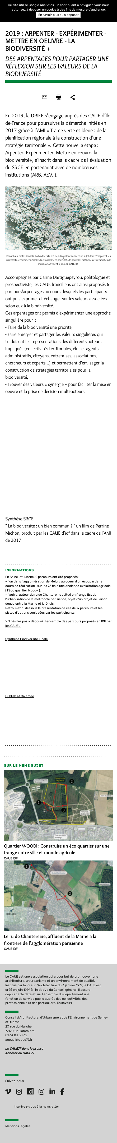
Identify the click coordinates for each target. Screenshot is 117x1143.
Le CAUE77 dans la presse (24, 1049)
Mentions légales (17, 1126)
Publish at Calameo (19, 696)
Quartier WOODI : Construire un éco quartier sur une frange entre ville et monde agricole (57, 849)
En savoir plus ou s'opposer (58, 15)
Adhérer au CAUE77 (20, 1053)
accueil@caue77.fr (18, 1040)
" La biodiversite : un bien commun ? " (40, 526)
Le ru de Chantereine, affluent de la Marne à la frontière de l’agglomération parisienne (50, 939)
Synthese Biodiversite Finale (26, 639)
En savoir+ (64, 1003)
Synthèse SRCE (19, 519)
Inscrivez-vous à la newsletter (36, 1106)
